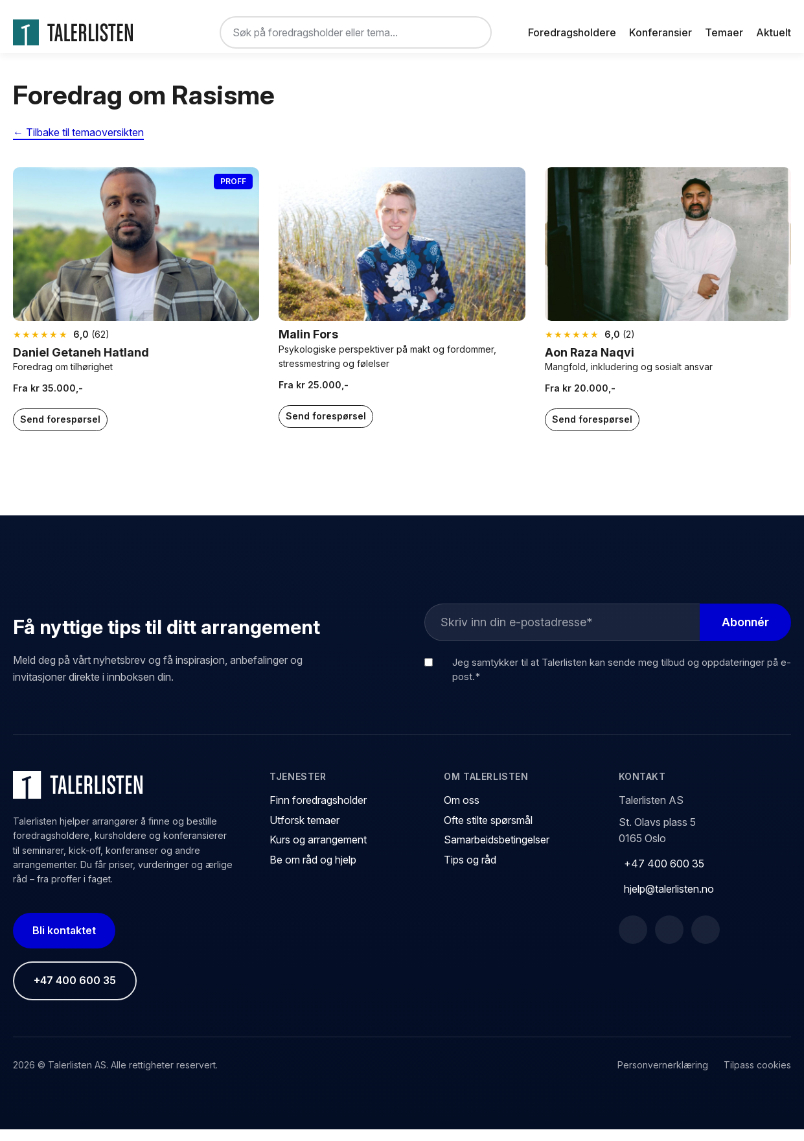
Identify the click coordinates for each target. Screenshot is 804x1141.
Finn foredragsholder (318, 811)
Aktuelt (773, 32)
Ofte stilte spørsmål (488, 831)
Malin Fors (308, 346)
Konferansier (660, 32)
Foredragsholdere (572, 32)
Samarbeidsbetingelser (496, 851)
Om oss (461, 811)
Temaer (724, 32)
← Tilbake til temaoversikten (78, 143)
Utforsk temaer (304, 831)
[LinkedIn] (669, 941)
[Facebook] (633, 941)
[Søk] (471, 32)
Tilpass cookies (757, 1076)
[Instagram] (705, 941)
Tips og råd (470, 871)
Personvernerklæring (662, 1076)
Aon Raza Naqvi (589, 364)
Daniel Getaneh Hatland (81, 364)
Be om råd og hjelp (313, 871)
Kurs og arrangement (318, 851)
